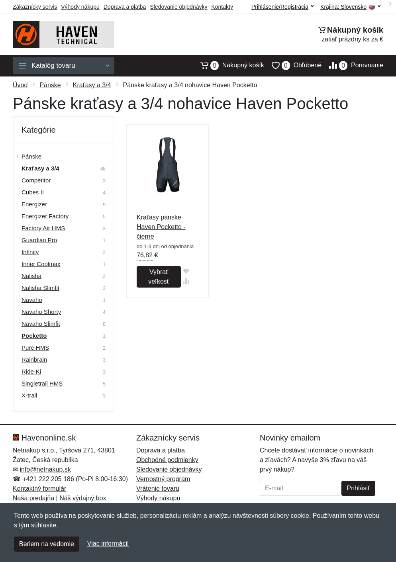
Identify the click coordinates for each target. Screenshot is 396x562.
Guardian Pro (39, 240)
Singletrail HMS (42, 383)
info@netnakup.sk (45, 469)
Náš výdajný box (82, 498)
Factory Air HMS (43, 228)
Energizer (34, 204)
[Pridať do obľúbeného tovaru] (186, 271)
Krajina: (350, 7)
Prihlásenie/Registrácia (282, 7)
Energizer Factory (45, 216)
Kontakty (222, 7)
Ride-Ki (31, 371)
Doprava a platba (125, 7)
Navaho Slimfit (41, 323)
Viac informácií (108, 543)
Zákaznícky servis (35, 7)
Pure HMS (35, 347)
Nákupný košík (228, 65)
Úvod (20, 85)
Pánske (50, 85)
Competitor (36, 180)
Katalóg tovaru (64, 65)
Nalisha (31, 275)
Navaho (32, 299)
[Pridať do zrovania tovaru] (186, 281)
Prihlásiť (358, 488)
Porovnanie (352, 65)
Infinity (30, 252)
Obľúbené (293, 65)
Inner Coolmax (41, 263)
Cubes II (33, 192)
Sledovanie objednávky (178, 7)
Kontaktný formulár (39, 488)
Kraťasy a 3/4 (92, 85)
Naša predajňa (33, 498)
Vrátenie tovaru (157, 488)
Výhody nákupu (80, 7)
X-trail (29, 395)
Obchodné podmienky (167, 459)
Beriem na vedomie (46, 543)
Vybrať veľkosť (158, 276)
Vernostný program (163, 479)
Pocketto (34, 335)
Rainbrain (34, 359)
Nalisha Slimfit (40, 287)
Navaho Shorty (41, 311)
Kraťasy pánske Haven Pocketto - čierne (161, 227)
